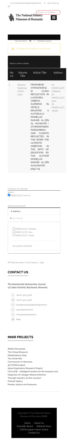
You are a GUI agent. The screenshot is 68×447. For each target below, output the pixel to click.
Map (16, 319)
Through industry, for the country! (24, 378)
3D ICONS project (16, 365)
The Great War (15, 358)
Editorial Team (44, 426)
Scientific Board (25, 426)
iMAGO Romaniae (16, 349)
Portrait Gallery (15, 381)
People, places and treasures (22, 384)
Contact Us (34, 433)
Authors (16, 211)
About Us (39, 423)
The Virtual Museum (18, 352)
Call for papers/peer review (34, 429)
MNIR (44, 416)
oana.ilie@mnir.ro (22, 309)
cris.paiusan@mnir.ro (24, 314)
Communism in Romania (20, 362)
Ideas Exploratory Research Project (25, 368)
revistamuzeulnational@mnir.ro (27, 3)
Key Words (17, 218)
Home (27, 423)
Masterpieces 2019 (17, 355)
